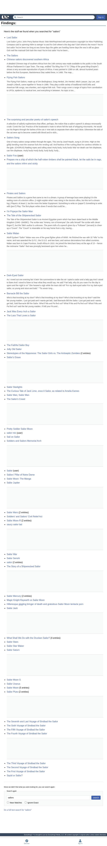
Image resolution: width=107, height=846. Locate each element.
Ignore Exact (32, 803)
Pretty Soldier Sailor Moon (20, 429)
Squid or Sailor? (15, 775)
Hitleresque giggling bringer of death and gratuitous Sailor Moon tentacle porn (45, 604)
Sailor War (12, 554)
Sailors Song (13, 137)
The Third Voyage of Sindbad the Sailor (26, 763)
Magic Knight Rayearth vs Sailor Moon (26, 600)
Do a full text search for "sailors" (18, 810)
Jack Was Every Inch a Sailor (21, 311)
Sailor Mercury (14, 596)
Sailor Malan (13, 233)
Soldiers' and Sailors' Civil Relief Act (24, 516)
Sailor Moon (13, 688)
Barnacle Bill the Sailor (18, 293)
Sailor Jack (12, 608)
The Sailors (12, 55)
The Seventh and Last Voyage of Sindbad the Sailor (32, 721)
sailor (9, 562)
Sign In (101, 17)
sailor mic (11, 433)
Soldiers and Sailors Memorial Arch (24, 441)
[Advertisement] (53, 7)
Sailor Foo (12, 155)
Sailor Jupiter (13, 482)
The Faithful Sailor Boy (18, 345)
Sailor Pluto (12, 692)
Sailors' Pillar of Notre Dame (21, 475)
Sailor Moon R (14, 520)
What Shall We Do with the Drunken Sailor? (28, 638)
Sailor (9, 470)
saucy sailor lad (14, 524)
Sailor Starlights (14, 387)
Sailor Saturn (13, 650)
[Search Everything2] (54, 17)
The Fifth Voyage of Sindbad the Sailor (26, 729)
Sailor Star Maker (15, 646)
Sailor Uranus (13, 684)
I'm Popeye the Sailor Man (20, 211)
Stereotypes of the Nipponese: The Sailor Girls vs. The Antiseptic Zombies (43, 353)
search (96, 798)
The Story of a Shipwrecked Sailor (23, 566)
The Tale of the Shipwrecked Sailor (24, 215)
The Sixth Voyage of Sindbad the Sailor (26, 725)
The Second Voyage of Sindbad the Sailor (27, 767)
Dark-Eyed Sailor (15, 275)
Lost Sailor (12, 37)
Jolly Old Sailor (14, 349)
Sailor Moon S (14, 680)
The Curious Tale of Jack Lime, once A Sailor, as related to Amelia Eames (43, 391)
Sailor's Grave (14, 357)
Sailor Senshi (13, 558)
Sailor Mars (12, 512)
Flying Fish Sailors (16, 77)
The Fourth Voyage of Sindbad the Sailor (27, 733)
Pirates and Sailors (16, 193)
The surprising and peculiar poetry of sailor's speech (32, 119)
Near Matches (14, 803)
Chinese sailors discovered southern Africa (28, 59)
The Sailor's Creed (16, 399)
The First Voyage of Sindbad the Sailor (26, 771)
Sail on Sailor (13, 437)
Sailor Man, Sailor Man (18, 395)
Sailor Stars (12, 642)
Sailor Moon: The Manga (19, 479)
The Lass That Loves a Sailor (21, 315)
